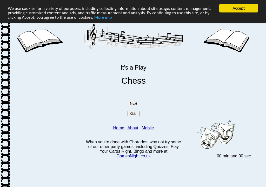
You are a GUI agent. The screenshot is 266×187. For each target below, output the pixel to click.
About (132, 128)
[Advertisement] (50, 90)
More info (103, 17)
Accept (238, 8)
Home (118, 128)
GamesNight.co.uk (133, 156)
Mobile (148, 128)
